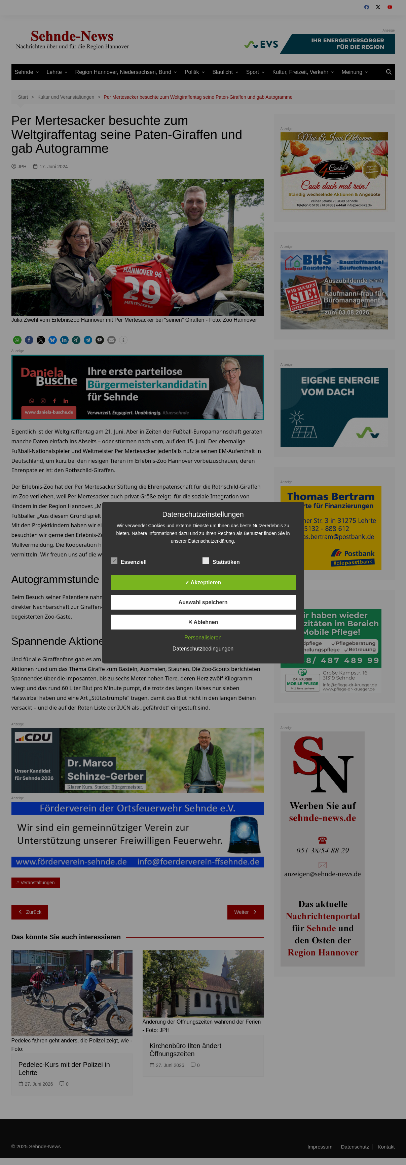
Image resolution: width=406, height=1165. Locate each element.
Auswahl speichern (203, 602)
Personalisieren (202, 637)
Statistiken (221, 560)
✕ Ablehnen (203, 622)
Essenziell (129, 560)
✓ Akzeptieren (203, 582)
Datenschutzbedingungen (203, 648)
